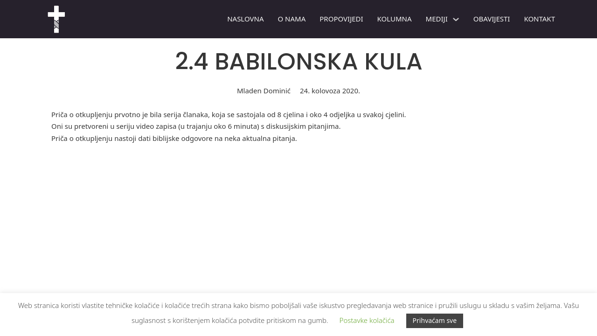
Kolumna (394, 18)
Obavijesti (491, 18)
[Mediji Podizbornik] (455, 19)
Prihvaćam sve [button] (435, 320)
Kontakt (539, 18)
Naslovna (245, 18)
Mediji (437, 18)
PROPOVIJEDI (341, 18)
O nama (291, 18)
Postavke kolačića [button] (367, 320)
